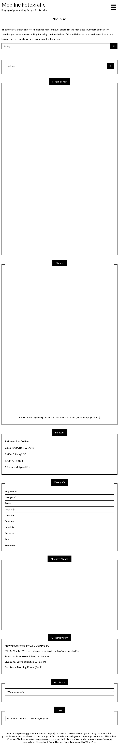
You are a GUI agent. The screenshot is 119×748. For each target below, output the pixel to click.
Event (8, 503)
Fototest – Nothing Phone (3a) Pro (24, 667)
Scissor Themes (55, 742)
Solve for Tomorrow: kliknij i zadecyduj (27, 656)
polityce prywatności (49, 739)
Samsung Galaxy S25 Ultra (21, 447)
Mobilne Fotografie (24, 4)
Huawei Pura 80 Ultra (18, 441)
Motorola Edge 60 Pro (18, 467)
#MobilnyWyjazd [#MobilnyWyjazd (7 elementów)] (39, 718)
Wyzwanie (10, 544)
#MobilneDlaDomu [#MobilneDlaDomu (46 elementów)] (16, 718)
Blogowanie (11, 491)
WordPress (91, 742)
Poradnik (9, 527)
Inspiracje (10, 509)
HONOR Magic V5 (16, 454)
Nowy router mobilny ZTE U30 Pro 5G (27, 645)
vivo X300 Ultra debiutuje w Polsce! (25, 661)
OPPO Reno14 (15, 460)
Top (7, 539)
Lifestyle (9, 515)
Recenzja (9, 533)
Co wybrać (10, 497)
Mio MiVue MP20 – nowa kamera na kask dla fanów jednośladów (42, 651)
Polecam (9, 521)
